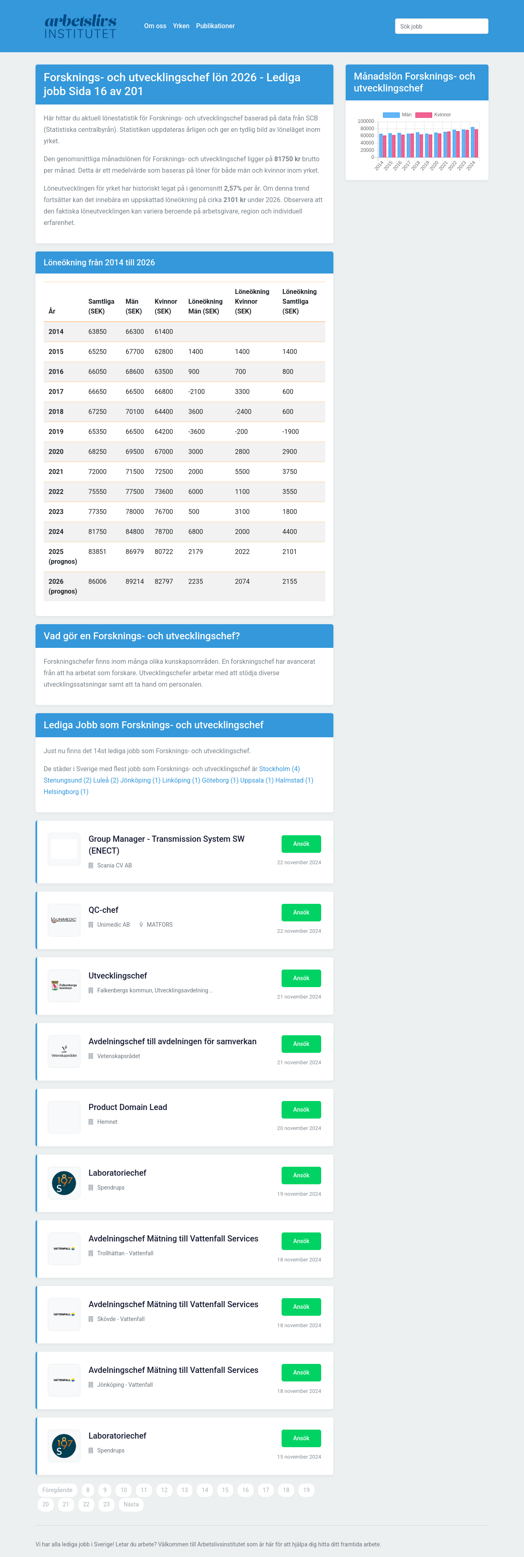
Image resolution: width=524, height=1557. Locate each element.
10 (123, 1490)
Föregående (57, 1490)
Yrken (181, 26)
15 (225, 1490)
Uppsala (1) (257, 780)
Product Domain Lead (128, 1107)
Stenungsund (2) (68, 780)
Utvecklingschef (118, 976)
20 (45, 1504)
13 (185, 1490)
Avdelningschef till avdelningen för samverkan (173, 1041)
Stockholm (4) (279, 769)
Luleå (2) (106, 780)
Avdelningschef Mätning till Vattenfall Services (173, 1238)
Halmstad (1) (294, 780)
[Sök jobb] (441, 26)
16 (245, 1490)
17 (266, 1490)
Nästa (131, 1504)
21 (66, 1504)
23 (106, 1504)
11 (144, 1490)
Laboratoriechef (118, 1173)
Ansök (301, 844)
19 (306, 1490)
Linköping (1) (181, 780)
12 (164, 1490)
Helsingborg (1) (66, 792)
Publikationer (216, 26)
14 (205, 1490)
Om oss (156, 26)
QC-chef (103, 910)
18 (286, 1490)
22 (86, 1504)
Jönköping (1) (140, 780)
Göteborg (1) (220, 780)
